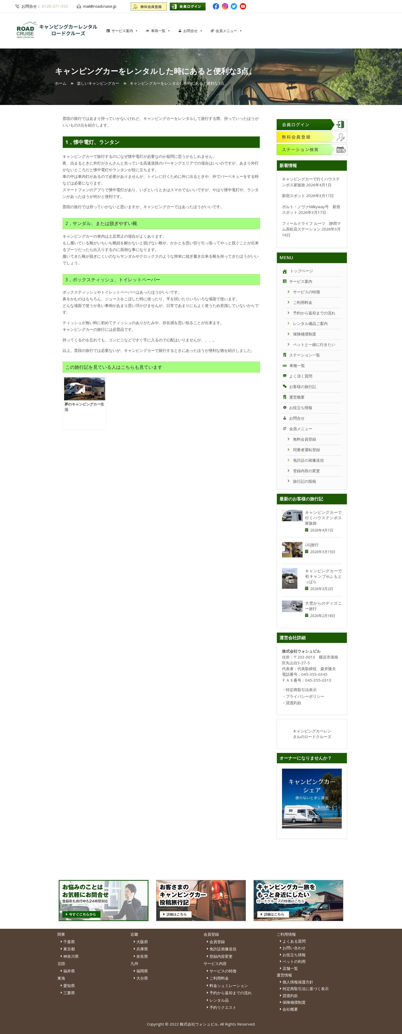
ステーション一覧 (301, 354)
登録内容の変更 (303, 470)
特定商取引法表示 (301, 689)
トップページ (297, 270)
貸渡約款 (293, 702)
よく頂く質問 (297, 376)
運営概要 (293, 397)
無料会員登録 (301, 439)
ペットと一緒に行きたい (310, 344)
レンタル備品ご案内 (307, 323)
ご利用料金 (299, 302)
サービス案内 (125, 30)
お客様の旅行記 (299, 386)
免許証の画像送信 (305, 460)
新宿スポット (293, 195)
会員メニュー (229, 30)
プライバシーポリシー (305, 696)
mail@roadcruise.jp (99, 6)
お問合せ (193, 30)
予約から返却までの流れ (310, 312)
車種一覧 (293, 365)
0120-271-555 (54, 6)
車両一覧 (160, 30)
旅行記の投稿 (301, 481)
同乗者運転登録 (303, 449)
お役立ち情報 (297, 407)
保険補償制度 (301, 333)
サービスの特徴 (303, 291)
